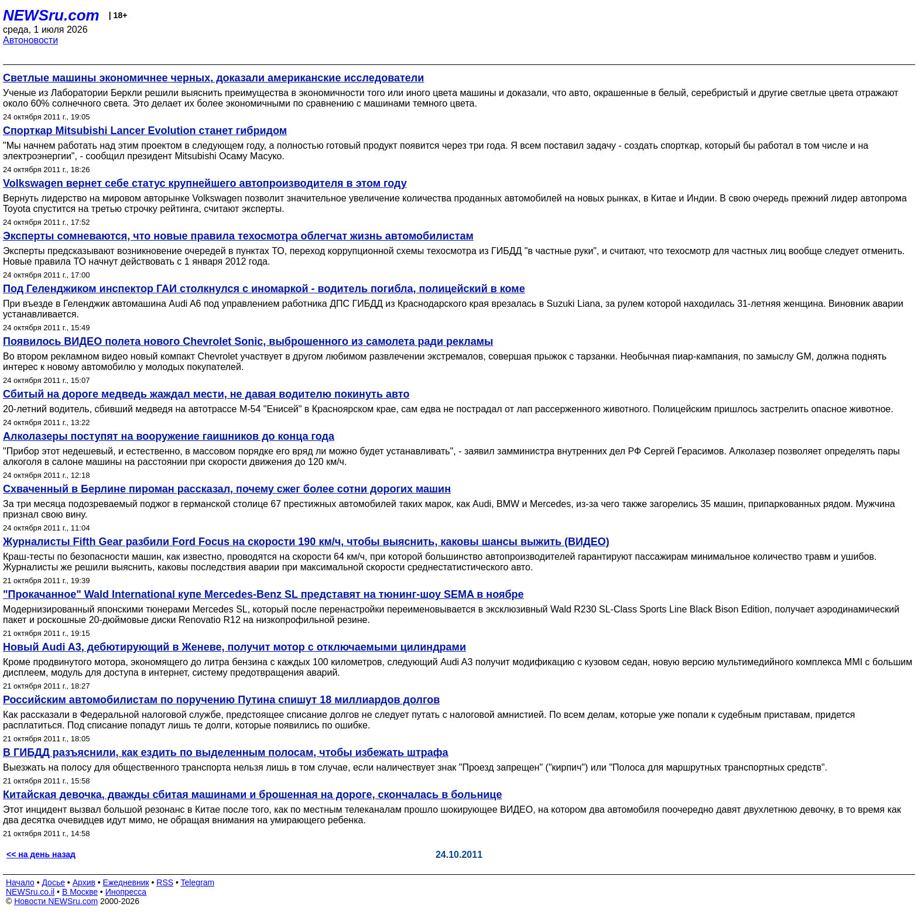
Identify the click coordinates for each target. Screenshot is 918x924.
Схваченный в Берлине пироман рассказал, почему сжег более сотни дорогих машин (227, 489)
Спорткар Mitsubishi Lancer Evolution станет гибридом (145, 130)
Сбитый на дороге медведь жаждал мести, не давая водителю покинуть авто (206, 394)
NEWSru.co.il (30, 891)
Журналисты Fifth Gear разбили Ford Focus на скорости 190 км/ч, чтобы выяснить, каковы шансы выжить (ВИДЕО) (306, 541)
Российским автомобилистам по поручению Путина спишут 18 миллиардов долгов (221, 700)
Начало (20, 882)
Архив (84, 882)
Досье (53, 882)
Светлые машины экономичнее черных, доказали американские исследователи (213, 78)
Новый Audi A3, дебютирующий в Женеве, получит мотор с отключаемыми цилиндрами (234, 647)
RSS (164, 882)
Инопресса (126, 891)
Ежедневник (126, 882)
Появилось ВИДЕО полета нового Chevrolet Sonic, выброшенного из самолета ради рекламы (248, 341)
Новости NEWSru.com (56, 901)
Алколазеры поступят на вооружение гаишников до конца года (168, 436)
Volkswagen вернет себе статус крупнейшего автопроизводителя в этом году (205, 183)
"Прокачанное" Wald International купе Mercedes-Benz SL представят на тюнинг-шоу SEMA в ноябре (263, 594)
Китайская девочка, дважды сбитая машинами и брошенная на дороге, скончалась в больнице (252, 794)
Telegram (198, 882)
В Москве (80, 891)
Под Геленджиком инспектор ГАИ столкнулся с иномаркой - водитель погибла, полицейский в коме (264, 289)
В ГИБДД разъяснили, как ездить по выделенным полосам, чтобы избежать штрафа (225, 752)
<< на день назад (41, 854)
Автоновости (30, 40)
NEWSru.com (51, 15)
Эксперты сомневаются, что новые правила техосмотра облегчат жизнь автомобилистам (238, 236)
